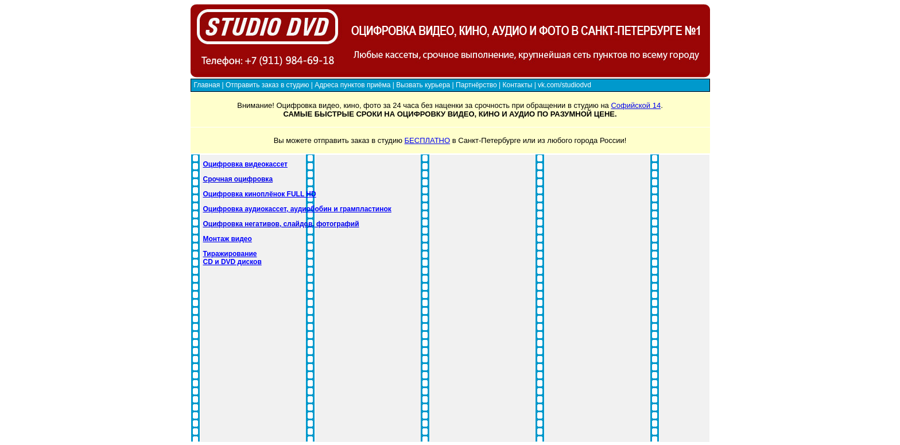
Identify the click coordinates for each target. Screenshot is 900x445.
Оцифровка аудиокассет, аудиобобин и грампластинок (297, 209)
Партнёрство (476, 85)
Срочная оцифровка (238, 179)
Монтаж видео (227, 239)
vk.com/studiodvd (564, 85)
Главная (207, 85)
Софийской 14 (636, 105)
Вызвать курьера (423, 85)
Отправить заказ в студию (267, 85)
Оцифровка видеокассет (245, 164)
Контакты (517, 85)
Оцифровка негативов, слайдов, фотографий (281, 224)
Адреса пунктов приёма (352, 85)
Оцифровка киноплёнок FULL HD (259, 194)
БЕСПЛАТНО (428, 140)
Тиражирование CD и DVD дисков (232, 258)
